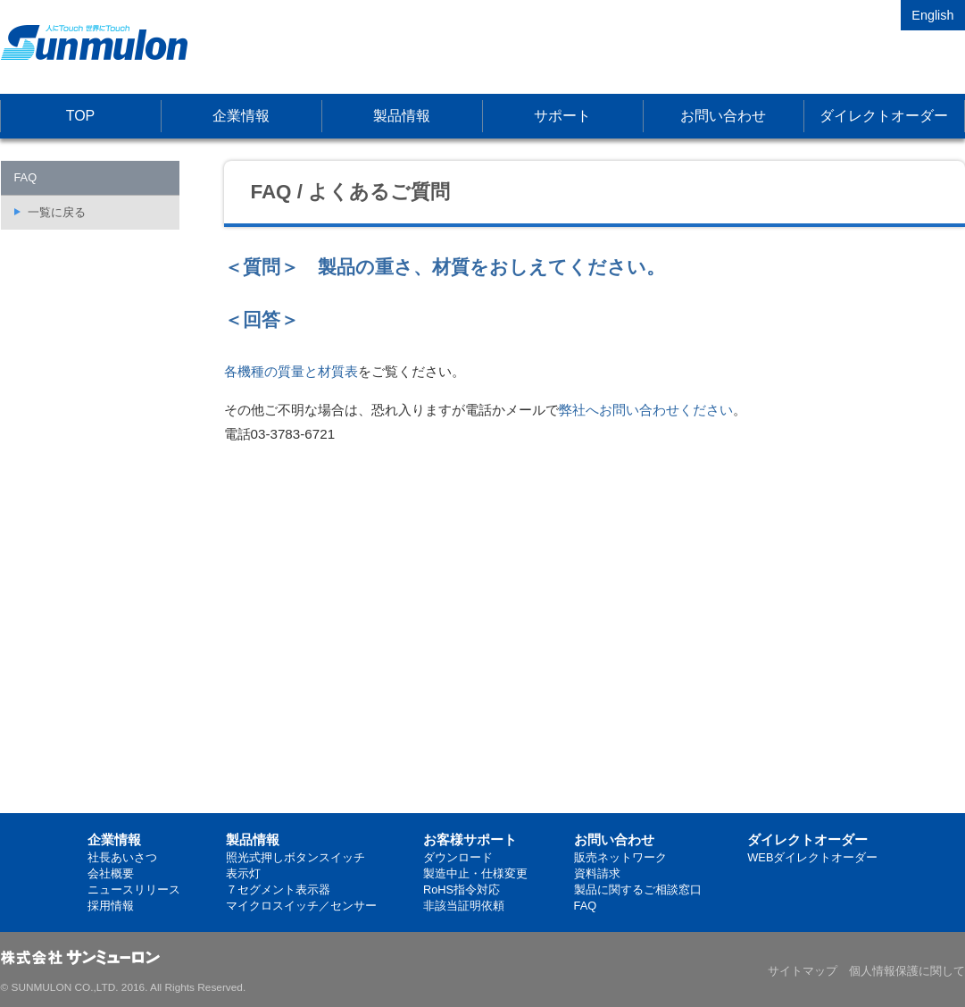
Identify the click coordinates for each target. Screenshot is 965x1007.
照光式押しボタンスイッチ (295, 857)
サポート (562, 115)
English (932, 15)
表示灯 (243, 873)
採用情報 (110, 905)
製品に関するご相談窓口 (638, 889)
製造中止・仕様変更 (475, 873)
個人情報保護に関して (907, 971)
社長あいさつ (122, 857)
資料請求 (597, 873)
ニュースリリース (133, 889)
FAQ (585, 905)
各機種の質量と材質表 (291, 371)
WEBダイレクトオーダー (812, 857)
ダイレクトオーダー (883, 115)
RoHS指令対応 (461, 889)
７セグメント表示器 (278, 889)
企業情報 (241, 115)
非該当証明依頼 (463, 905)
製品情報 (401, 115)
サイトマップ (802, 971)
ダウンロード (458, 857)
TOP (81, 115)
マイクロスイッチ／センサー (301, 905)
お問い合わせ (723, 115)
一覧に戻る (57, 212)
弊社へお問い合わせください (646, 409)
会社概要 (110, 873)
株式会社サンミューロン (94, 42)
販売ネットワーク (620, 857)
